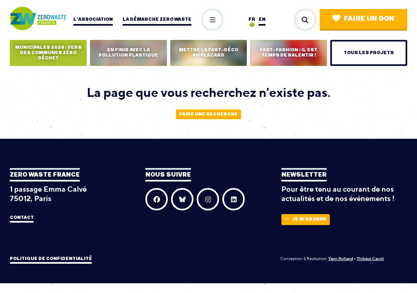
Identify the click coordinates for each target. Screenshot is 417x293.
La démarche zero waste (157, 19)
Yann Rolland (340, 258)
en (262, 19)
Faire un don (363, 18)
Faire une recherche (208, 114)
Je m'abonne (305, 219)
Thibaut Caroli (370, 258)
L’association (93, 19)
